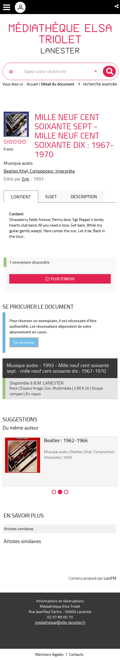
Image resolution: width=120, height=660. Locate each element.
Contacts (76, 654)
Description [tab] (84, 196)
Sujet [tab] (51, 196)
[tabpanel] (60, 225)
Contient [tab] (21, 197)
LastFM (110, 578)
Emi (25, 179)
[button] (117, 6)
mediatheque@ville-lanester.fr (60, 622)
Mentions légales (49, 654)
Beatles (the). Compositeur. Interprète (39, 171)
